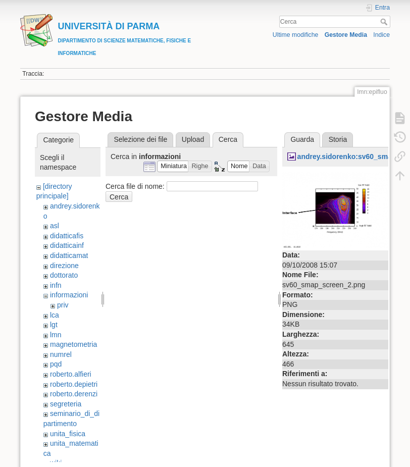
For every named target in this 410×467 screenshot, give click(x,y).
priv (63, 305)
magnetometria (73, 344)
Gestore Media (346, 34)
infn (56, 285)
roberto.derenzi (73, 394)
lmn (56, 335)
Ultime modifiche (296, 34)
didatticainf (67, 245)
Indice (381, 34)
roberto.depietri (73, 384)
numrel (61, 354)
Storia (338, 139)
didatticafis (66, 236)
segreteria (65, 404)
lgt (54, 325)
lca (54, 315)
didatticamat (69, 255)
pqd (56, 364)
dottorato (64, 275)
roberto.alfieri (70, 374)
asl (54, 226)
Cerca (385, 21)
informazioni (69, 295)
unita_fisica (67, 434)
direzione (64, 266)
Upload (193, 139)
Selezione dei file (140, 139)
